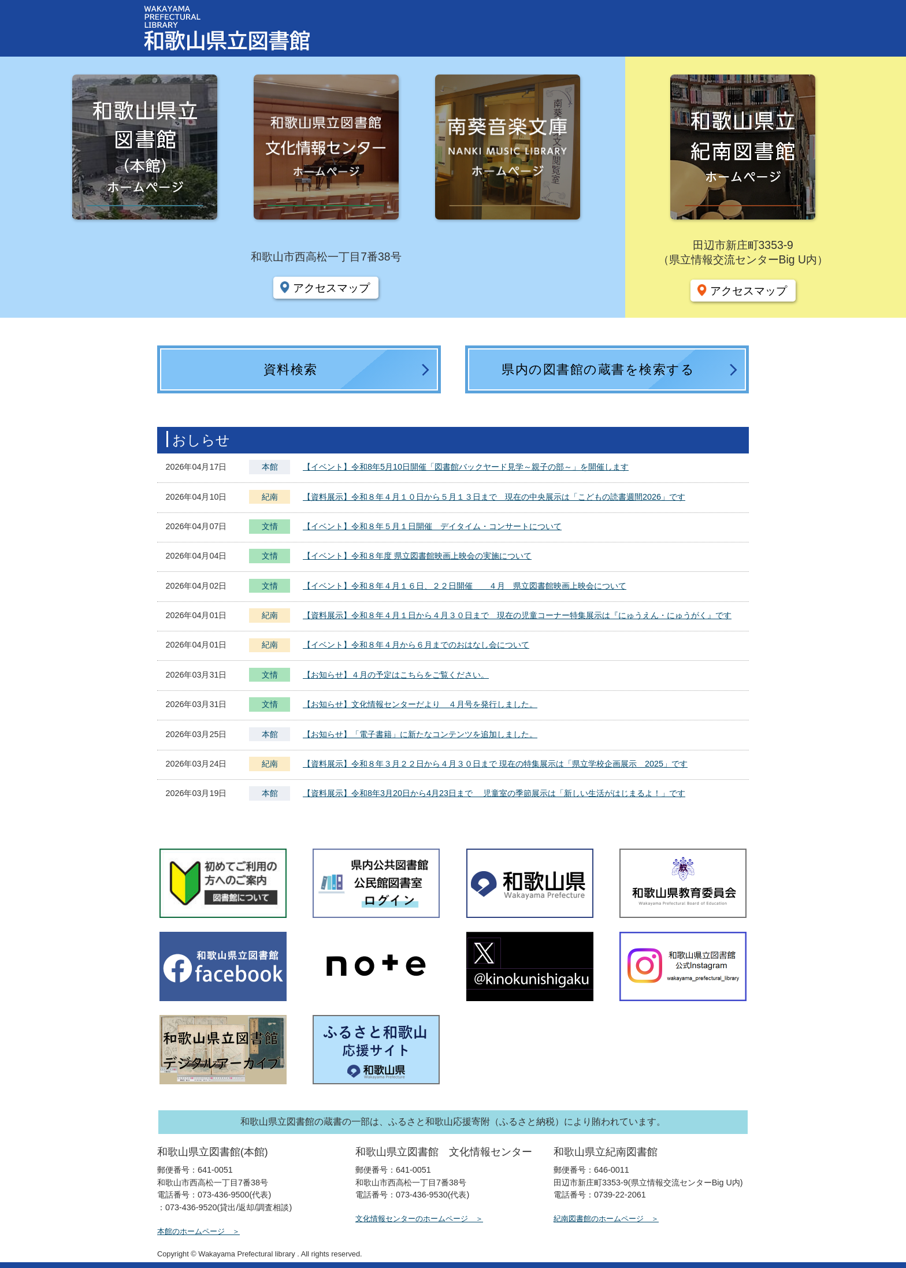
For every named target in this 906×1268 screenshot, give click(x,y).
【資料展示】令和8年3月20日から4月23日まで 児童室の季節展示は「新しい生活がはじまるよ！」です (494, 793)
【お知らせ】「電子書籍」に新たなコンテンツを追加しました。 (420, 734)
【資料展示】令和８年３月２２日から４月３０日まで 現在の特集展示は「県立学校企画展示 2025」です (495, 763)
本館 (270, 466)
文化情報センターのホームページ (411, 1218)
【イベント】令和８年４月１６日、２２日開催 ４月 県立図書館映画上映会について (464, 585)
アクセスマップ (331, 287)
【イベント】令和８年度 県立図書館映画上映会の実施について (417, 555)
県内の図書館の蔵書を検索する (598, 369)
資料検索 (290, 369)
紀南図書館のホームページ (599, 1218)
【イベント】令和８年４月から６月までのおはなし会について (416, 644)
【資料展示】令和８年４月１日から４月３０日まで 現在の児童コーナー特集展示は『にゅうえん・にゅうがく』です (517, 615)
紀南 (270, 496)
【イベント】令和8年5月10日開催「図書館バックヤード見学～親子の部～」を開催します (466, 466)
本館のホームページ (191, 1231)
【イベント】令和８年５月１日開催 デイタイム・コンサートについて (432, 526)
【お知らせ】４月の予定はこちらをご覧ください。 (396, 674)
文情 (270, 528)
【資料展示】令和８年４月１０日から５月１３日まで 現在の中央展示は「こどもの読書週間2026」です (494, 496)
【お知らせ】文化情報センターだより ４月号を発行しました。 (420, 704)
